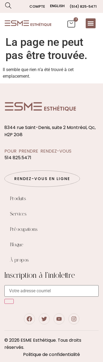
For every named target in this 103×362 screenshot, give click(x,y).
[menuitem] (57, 5)
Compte (37, 6)
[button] (91, 23)
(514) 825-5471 (83, 6)
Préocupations (24, 229)
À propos (19, 260)
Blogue (16, 244)
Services (18, 214)
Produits (18, 198)
